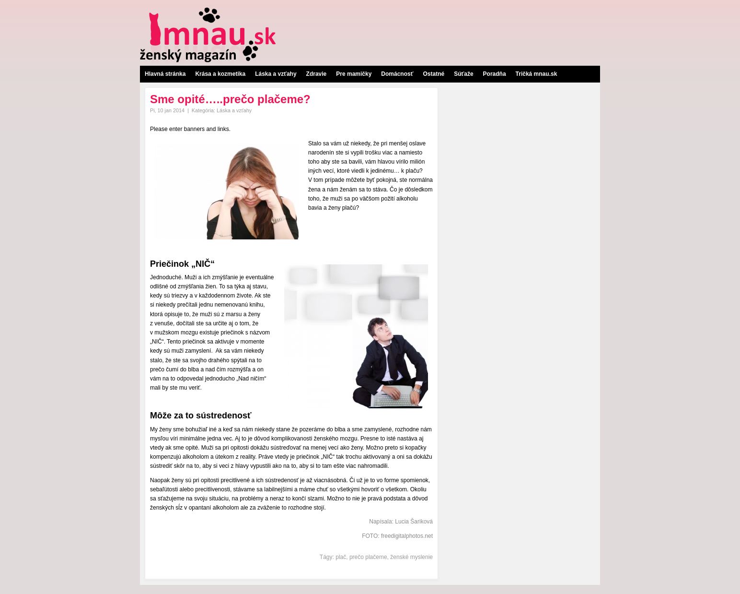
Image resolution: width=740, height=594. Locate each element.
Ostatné (433, 74)
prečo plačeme (368, 557)
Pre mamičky (353, 74)
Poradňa (494, 74)
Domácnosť (397, 74)
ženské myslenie (411, 557)
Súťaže (463, 74)
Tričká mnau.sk (536, 74)
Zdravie (316, 74)
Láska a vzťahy (275, 74)
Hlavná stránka (165, 74)
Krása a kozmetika (220, 74)
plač (340, 557)
